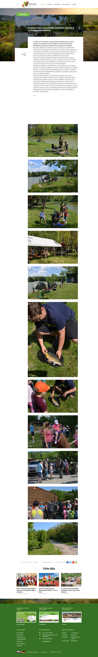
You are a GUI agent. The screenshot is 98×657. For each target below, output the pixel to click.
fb (67, 562)
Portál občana (20, 633)
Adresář (74, 4)
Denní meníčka (65, 640)
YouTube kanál (42, 624)
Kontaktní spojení (21, 637)
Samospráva (57, 4)
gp (73, 562)
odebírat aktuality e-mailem (30, 562)
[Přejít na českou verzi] (18, 652)
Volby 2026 (19, 645)
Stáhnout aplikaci (21, 624)
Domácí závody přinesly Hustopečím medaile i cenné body (48, 590)
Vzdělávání (23, 54)
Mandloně (64, 635)
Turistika (49, 4)
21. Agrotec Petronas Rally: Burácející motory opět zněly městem (70, 590)
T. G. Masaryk (74, 633)
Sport (25, 55)
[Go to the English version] (21, 652)
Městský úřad (66, 4)
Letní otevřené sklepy (47, 633)
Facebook (64, 624)
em (76, 562)
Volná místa (19, 641)
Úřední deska (20, 635)
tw (70, 562)
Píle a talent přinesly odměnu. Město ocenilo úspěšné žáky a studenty (26, 590)
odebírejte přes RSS (48, 562)
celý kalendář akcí (46, 641)
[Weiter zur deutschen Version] (24, 652)
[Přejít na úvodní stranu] (29, 4)
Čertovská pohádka (47, 638)
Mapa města (74, 640)
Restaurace (65, 637)
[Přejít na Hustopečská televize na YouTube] (49, 617)
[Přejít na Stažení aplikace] (26, 617)
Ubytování (73, 635)
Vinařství (64, 633)
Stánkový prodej (21, 643)
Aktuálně (42, 4)
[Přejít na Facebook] (71, 617)
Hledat (80, 4)
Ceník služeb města (21, 639)
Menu (18, 4)
